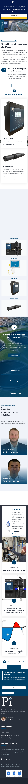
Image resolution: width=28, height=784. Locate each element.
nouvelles (14, 567)
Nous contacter (16, 393)
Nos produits (15, 370)
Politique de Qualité (15, 751)
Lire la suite (7, 86)
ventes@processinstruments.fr (14, 738)
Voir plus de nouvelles (14, 667)
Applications (9, 765)
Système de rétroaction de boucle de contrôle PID (14, 652)
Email (4, 685)
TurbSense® (8, 174)
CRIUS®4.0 (8, 146)
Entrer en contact (14, 355)
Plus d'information (8, 152)
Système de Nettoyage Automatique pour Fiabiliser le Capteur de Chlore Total (14, 610)
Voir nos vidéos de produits (14, 94)
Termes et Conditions (15, 752)
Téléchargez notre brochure (17, 382)
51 (19, 662)
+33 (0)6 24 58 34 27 (14, 735)
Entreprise (3, 765)
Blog (19, 766)
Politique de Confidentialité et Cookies (10, 749)
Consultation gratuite (13, 720)
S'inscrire (8, 693)
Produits (14, 765)
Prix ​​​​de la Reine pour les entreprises (17, 77)
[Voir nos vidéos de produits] (14, 90)
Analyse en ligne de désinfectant (14, 570)
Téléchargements (13, 766)
